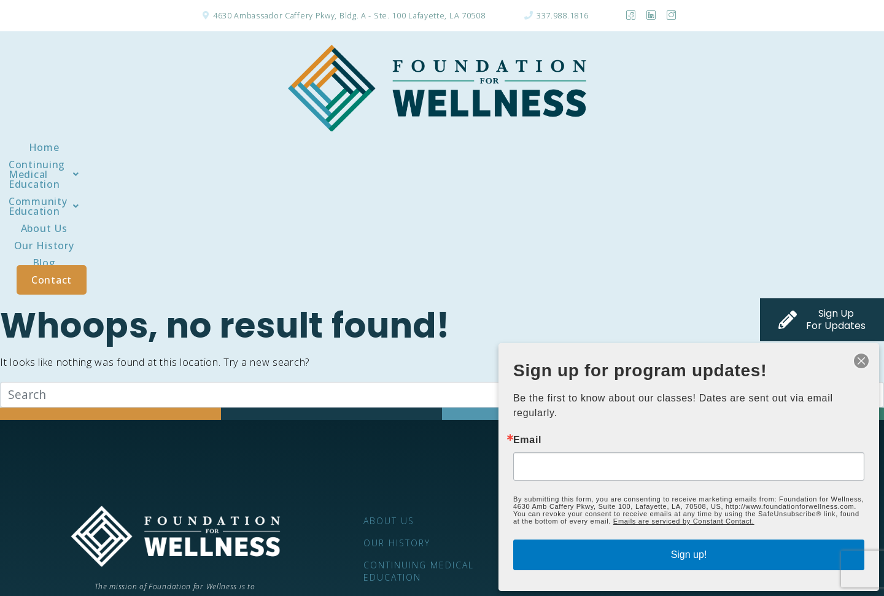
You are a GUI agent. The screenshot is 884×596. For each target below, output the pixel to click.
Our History (602, 147)
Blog (664, 147)
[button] (256, 147)
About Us (529, 147)
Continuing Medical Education (256, 147)
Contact (728, 147)
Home (138, 147)
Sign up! (689, 554)
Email (527, 440)
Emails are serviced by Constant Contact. (683, 521)
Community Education (423, 147)
